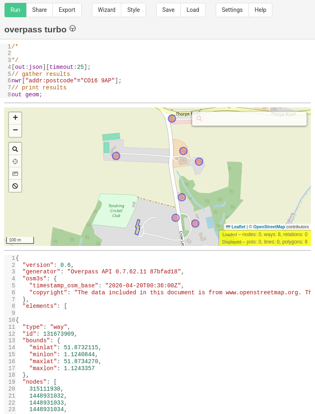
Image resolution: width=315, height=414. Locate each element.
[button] (15, 118)
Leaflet (235, 226)
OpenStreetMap (269, 226)
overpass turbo (40, 29)
